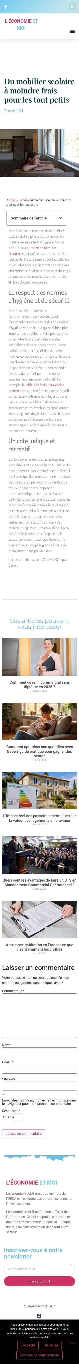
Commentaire (13, 991)
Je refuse (51, 1345)
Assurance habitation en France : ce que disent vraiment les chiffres (39, 947)
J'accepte (28, 1345)
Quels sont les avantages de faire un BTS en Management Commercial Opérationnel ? (39, 882)
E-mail (8, 1062)
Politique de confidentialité (39, 1355)
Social (23, 200)
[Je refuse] (72, 1341)
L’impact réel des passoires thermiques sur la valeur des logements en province (39, 818)
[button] (72, 6)
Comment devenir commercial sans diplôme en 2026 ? (39, 684)
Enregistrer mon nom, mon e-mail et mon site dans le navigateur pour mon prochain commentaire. (39, 1102)
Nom (7, 1045)
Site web (8, 1079)
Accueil (11, 200)
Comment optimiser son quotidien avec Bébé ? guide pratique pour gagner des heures (39, 751)
